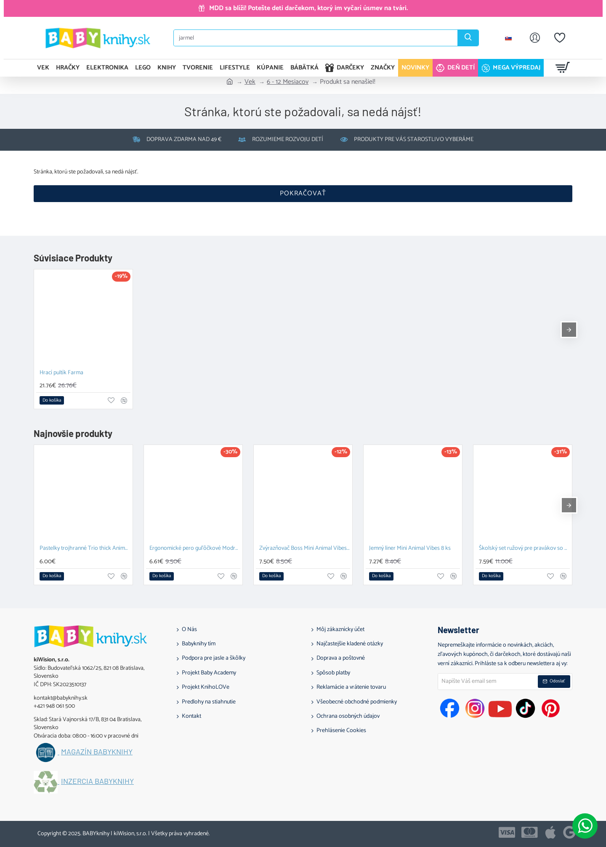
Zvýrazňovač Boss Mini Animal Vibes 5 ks (304, 549)
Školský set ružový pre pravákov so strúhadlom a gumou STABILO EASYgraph (524, 549)
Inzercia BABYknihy (97, 781)
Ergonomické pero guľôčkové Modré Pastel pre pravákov (194, 549)
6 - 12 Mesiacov (287, 82)
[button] (52, 400)
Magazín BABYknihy (97, 752)
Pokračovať (303, 193)
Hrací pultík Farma (61, 373)
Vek (250, 82)
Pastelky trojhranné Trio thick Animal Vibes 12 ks (85, 549)
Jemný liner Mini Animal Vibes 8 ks (410, 549)
